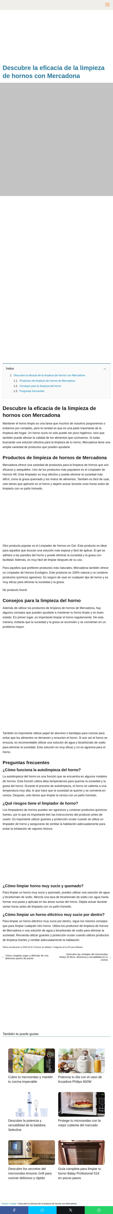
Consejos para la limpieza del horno (40, 386)
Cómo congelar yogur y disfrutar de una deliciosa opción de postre (26, 957)
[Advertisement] (56, 38)
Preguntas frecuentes (31, 391)
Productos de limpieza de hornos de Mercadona (47, 380)
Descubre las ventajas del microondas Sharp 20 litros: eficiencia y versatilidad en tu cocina (83, 957)
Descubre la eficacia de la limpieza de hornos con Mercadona (49, 375)
